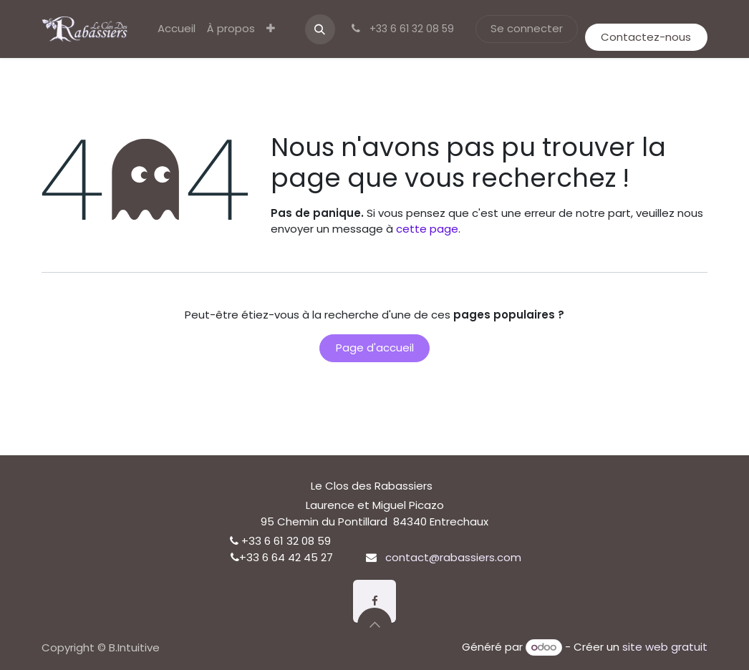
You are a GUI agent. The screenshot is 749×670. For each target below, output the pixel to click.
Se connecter (527, 28)
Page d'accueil (375, 347)
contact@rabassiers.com (453, 557)
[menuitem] (176, 29)
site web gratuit (664, 646)
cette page (427, 228)
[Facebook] (374, 601)
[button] (320, 29)
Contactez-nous (646, 36)
